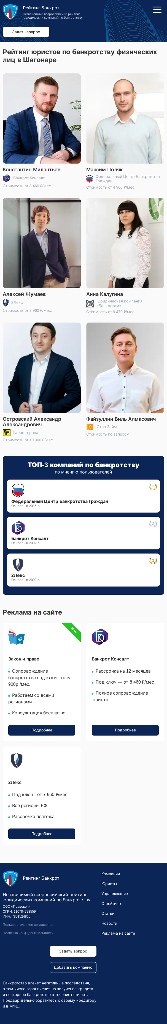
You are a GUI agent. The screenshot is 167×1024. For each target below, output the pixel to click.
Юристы (109, 884)
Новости (109, 923)
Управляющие (114, 893)
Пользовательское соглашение (28, 925)
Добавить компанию (73, 967)
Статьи (107, 913)
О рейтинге (111, 903)
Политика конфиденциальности (28, 933)
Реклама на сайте (118, 933)
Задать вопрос (26, 32)
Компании (110, 874)
